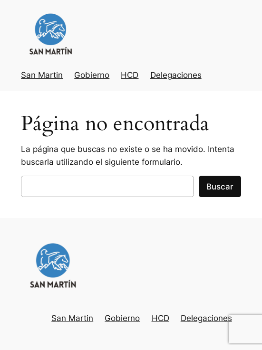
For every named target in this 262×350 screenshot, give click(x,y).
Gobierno (91, 75)
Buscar (219, 186)
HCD (129, 75)
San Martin (42, 75)
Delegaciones (176, 75)
